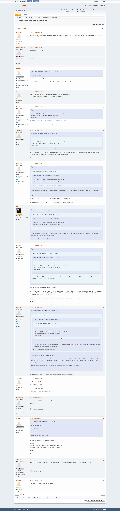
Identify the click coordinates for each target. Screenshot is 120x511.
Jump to (85, 500)
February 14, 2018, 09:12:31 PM (36, 106)
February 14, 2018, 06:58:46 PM (36, 32)
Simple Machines (24, 509)
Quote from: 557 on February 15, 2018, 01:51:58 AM (43, 249)
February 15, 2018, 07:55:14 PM (36, 245)
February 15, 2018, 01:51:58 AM (36, 206)
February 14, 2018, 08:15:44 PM (36, 47)
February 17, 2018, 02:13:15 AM (37, 459)
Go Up (17, 494)
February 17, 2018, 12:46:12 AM (37, 397)
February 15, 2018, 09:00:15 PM (36, 307)
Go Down (18, 28)
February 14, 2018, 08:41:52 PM (36, 68)
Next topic (101, 24)
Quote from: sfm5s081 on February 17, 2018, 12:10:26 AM (44, 421)
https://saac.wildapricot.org (69, 11)
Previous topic (94, 24)
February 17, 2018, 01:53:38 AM (36, 418)
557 (17, 207)
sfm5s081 (19, 32)
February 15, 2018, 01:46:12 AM (36, 163)
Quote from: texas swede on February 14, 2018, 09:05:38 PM (44, 110)
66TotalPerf (19, 397)
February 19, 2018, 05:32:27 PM (36, 480)
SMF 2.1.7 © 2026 (17, 509)
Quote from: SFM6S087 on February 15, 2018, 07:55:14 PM (44, 310)
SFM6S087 (19, 130)
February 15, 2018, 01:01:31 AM (36, 130)
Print (103, 28)
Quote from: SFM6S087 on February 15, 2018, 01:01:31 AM (44, 167)
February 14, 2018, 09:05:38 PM (36, 91)
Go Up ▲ (104, 509)
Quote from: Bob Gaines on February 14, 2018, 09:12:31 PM (44, 133)
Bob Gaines (19, 68)
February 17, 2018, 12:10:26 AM (36, 378)
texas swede (20, 91)
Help (94, 509)
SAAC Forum (20, 6)
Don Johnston (20, 47)
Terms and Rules (99, 509)
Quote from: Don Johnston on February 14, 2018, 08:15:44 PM (45, 71)
